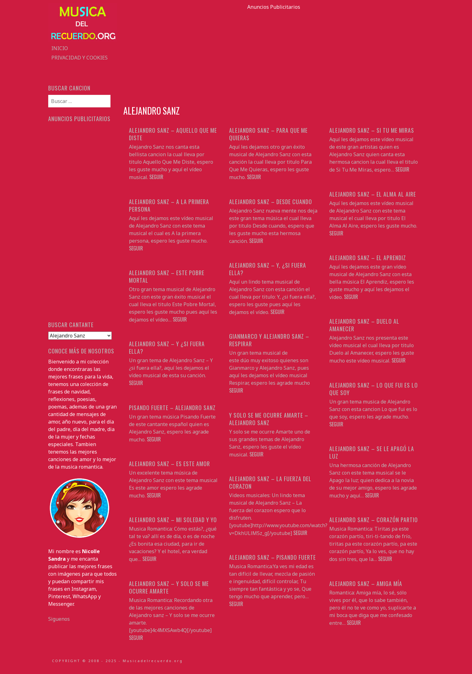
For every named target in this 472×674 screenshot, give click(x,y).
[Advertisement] (273, 54)
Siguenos (59, 618)
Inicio (59, 48)
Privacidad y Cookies (79, 57)
